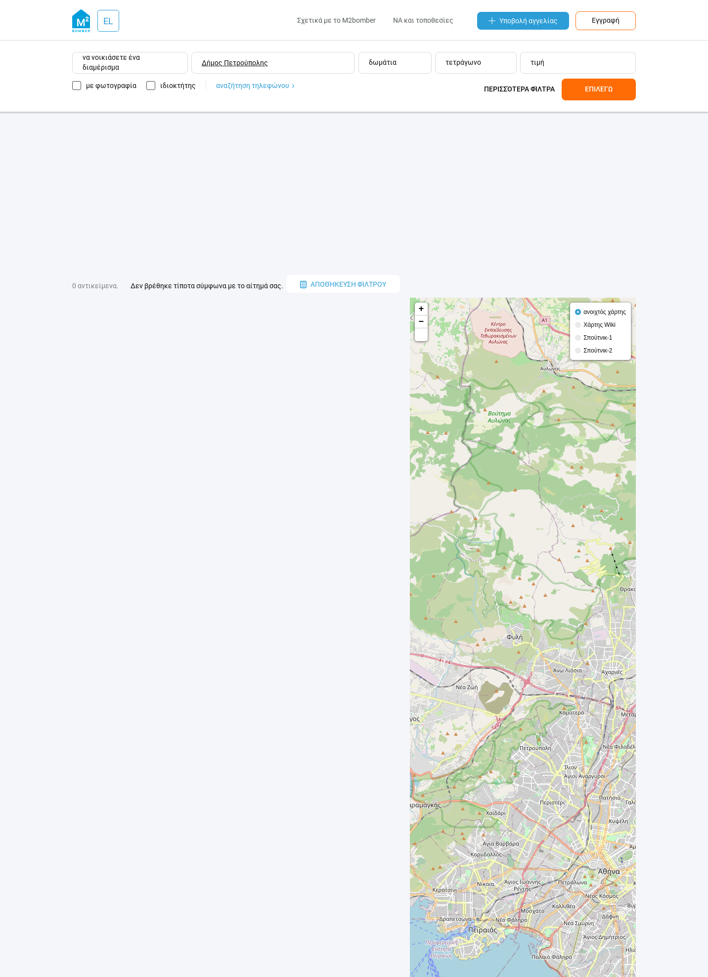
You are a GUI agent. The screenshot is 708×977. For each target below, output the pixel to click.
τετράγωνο (463, 62)
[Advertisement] (354, 193)
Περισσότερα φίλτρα (519, 89)
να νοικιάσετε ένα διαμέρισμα (111, 62)
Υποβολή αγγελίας (523, 21)
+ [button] (421, 309)
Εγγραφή (606, 20)
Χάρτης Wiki (599, 324)
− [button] (421, 322)
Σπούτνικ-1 (597, 337)
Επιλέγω (599, 89)
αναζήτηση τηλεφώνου (255, 85)
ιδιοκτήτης (178, 85)
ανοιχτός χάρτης (604, 312)
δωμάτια (383, 62)
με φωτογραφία (111, 85)
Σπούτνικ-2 (597, 350)
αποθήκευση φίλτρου (343, 284)
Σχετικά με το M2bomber (336, 20)
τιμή (537, 62)
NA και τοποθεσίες (423, 20)
